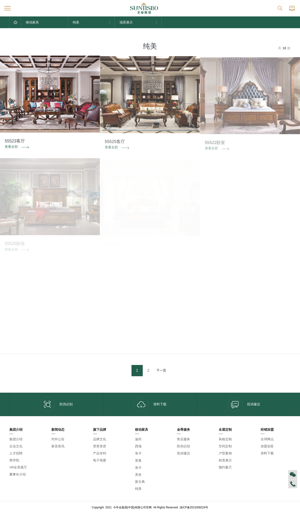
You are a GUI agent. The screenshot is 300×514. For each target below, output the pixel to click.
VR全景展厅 (18, 467)
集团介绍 (15, 439)
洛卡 (138, 453)
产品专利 (99, 453)
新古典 (140, 481)
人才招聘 (15, 453)
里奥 (138, 460)
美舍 (138, 474)
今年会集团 (150, 453)
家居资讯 (57, 446)
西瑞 (138, 446)
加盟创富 (267, 446)
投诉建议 (243, 404)
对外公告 (57, 439)
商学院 (14, 460)
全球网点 (267, 439)
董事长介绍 (17, 474)
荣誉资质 (99, 446)
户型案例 (225, 453)
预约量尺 (225, 467)
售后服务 (183, 439)
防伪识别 (56, 404)
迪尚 (138, 439)
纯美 (138, 489)
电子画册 (99, 460)
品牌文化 (99, 439)
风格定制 (225, 439)
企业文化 (15, 446)
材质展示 (225, 460)
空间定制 (225, 446)
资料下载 (150, 404)
